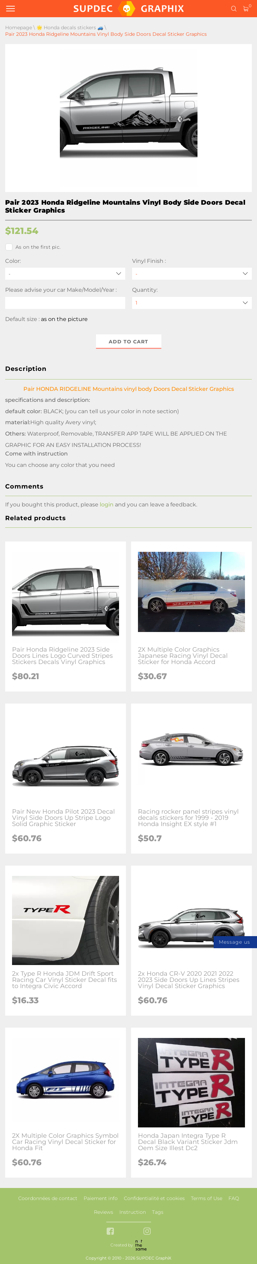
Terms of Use (206, 1198)
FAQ (233, 1198)
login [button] (107, 504)
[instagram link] (147, 1232)
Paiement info (101, 1198)
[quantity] (192, 303)
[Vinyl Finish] (192, 274)
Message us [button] (234, 942)
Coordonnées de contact (47, 1198)
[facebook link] (110, 1232)
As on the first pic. (33, 247)
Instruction (132, 1212)
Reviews (103, 1212)
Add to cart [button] (128, 342)
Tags (157, 1212)
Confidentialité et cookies (154, 1198)
